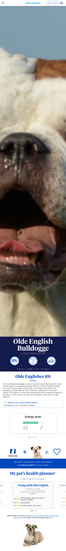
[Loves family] (51, 365)
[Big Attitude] (14, 365)
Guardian (33, 380)
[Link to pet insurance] (62, 3)
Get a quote (53, 3)
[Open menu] (3, 3)
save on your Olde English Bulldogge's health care (36, 512)
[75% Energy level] (33, 423)
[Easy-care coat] (33, 365)
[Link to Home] (33, 3)
